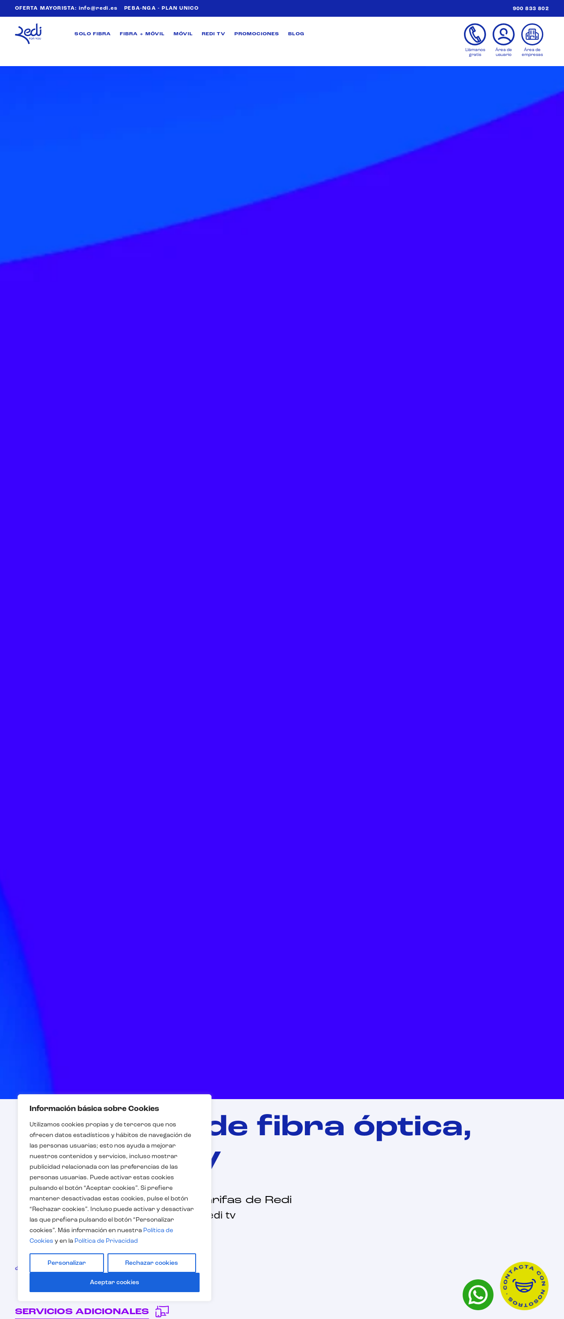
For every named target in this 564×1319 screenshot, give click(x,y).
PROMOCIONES (256, 34)
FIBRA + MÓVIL (142, 34)
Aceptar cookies (114, 1282)
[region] (115, 1197)
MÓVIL (183, 34)
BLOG (296, 34)
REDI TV (214, 34)
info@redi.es (98, 8)
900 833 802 (531, 8)
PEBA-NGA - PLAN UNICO (161, 8)
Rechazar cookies (151, 1263)
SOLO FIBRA (92, 34)
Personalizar (67, 1263)
